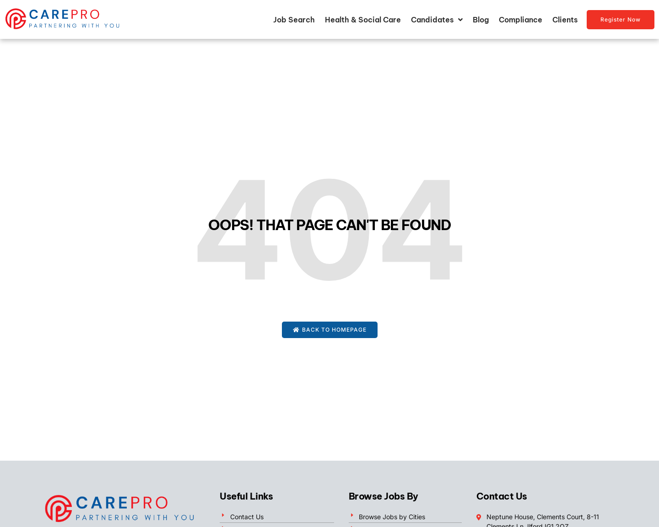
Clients (565, 19)
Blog (481, 19)
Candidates (437, 19)
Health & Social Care (363, 19)
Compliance (520, 19)
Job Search (294, 19)
